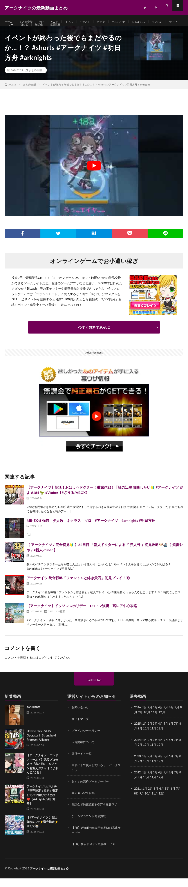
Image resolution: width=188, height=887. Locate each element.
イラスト (93, 22)
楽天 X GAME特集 (84, 802)
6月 (173, 734)
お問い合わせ (81, 718)
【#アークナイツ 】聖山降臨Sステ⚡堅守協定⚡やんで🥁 (42, 832)
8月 (136, 738)
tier (45, 22)
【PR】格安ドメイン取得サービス (95, 852)
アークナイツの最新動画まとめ (51, 877)
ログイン (44, 668)
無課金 (57, 30)
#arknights (33, 717)
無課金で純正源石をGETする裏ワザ (96, 814)
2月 (150, 718)
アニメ (59, 22)
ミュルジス (151, 22)
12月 (163, 738)
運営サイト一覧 (82, 763)
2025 (137, 734)
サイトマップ (81, 729)
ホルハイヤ (129, 22)
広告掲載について (84, 752)
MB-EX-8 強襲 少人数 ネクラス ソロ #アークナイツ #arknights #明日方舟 (91, 531)
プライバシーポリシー (87, 740)
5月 (167, 718)
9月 (142, 738)
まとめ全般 (28, 22)
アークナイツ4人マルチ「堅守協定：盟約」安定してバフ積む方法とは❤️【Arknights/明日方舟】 (42, 805)
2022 (137, 782)
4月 (162, 718)
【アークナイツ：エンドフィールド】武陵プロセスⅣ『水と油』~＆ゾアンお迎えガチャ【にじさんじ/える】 (42, 774)
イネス (75, 22)
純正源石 (75, 30)
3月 (156, 718)
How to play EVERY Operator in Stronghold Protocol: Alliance (41, 746)
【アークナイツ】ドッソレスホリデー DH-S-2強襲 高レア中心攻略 (82, 616)
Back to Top (94, 690)
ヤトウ (12, 30)
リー (27, 30)
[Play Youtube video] (94, 176)
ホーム (9, 22)
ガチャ (110, 22)
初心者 (41, 30)
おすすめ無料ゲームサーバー (92, 791)
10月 (148, 738)
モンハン (172, 22)
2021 (137, 798)
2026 (137, 718)
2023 (137, 766)
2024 (137, 750)
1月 (145, 718)
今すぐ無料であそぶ (94, 338)
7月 (179, 734)
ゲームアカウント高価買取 (90, 825)
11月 (156, 738)
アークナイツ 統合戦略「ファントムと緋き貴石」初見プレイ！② (78, 588)
